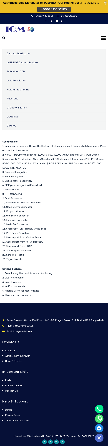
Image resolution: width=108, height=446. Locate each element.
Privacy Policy (12, 415)
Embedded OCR (16, 71)
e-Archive (12, 116)
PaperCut (12, 98)
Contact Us (11, 390)
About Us (10, 350)
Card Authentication (19, 53)
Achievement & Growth (17, 355)
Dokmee (11, 125)
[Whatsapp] (99, 418)
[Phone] (99, 409)
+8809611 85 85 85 (44, 16)
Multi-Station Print (18, 89)
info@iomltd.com (69, 16)
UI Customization (17, 107)
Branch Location (14, 385)
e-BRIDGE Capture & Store (22, 62)
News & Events (13, 361)
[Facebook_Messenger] (99, 428)
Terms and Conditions (17, 420)
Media (8, 380)
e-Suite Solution (16, 80)
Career (8, 410)
